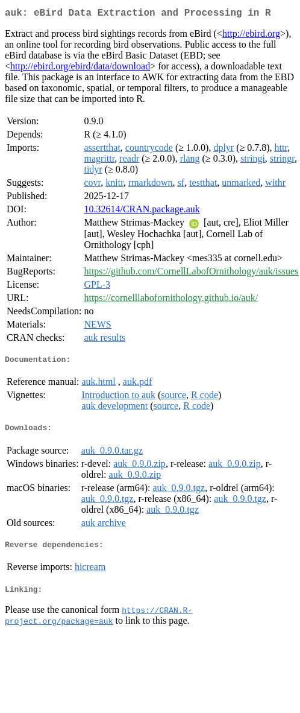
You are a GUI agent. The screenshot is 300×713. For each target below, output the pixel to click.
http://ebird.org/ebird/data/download (80, 68)
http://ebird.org (251, 36)
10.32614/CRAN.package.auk (141, 211)
